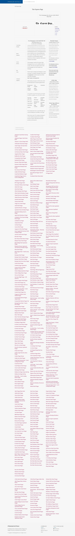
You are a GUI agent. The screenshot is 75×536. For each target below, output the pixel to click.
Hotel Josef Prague (34, 223)
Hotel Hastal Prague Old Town (36, 221)
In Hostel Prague (33, 503)
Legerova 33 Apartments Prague (52, 395)
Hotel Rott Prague (34, 291)
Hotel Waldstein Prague (35, 322)
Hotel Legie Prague (34, 422)
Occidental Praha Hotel (50, 241)
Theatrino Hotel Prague (50, 350)
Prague (14, 1)
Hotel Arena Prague (19, 465)
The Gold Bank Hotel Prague (52, 334)
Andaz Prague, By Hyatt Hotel (21, 145)
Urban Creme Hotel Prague (51, 169)
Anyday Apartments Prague (20, 408)
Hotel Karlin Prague (34, 418)
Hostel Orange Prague (34, 499)
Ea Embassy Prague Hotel (20, 322)
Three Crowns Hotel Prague (51, 450)
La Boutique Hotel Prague (35, 345)
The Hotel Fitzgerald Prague (52, 338)
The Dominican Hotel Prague (52, 330)
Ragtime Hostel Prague (50, 489)
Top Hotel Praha (49, 352)
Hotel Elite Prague (34, 207)
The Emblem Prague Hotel (51, 155)
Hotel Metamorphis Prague (35, 249)
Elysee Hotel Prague (19, 341)
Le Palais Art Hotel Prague (35, 160)
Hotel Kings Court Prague (35, 147)
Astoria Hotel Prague (19, 226)
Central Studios (18, 427)
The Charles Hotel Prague (51, 325)
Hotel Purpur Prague (34, 442)
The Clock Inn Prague (50, 502)
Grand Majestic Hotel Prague (21, 365)
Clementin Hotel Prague (20, 286)
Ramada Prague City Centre (51, 286)
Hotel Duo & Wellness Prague (36, 202)
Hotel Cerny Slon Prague (35, 192)
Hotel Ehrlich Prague (34, 204)
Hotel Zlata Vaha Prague (35, 458)
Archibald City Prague (19, 220)
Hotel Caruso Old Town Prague (36, 190)
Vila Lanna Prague (50, 462)
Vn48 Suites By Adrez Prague (52, 370)
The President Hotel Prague (51, 164)
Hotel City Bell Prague (35, 401)
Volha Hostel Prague (50, 511)
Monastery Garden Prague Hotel (52, 196)
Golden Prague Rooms (19, 356)
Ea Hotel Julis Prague (19, 328)
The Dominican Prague (50, 332)
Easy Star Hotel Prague (19, 469)
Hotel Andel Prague (19, 461)
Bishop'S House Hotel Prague (21, 240)
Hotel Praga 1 (33, 267)
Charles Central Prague (19, 429)
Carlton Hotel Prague (19, 263)
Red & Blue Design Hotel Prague (53, 291)
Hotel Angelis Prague (19, 383)
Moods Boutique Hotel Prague (52, 200)
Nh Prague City (49, 223)
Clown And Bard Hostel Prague (21, 508)
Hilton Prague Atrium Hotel (36, 138)
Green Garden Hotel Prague (20, 367)
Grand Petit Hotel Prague (20, 451)
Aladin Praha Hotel (19, 397)
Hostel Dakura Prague (34, 481)
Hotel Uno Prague (34, 320)
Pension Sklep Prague (19, 473)
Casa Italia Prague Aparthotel (21, 422)
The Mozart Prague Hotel (51, 162)
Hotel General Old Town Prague (36, 145)
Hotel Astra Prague (34, 391)
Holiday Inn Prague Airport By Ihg (22, 372)
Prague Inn (48, 267)
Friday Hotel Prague (19, 350)
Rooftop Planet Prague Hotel (52, 304)
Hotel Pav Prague (33, 436)
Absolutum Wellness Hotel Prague (22, 184)
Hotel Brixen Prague (34, 399)
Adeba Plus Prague (18, 187)
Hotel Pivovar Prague (34, 440)
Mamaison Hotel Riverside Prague (37, 166)
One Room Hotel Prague (51, 141)
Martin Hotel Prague (34, 386)
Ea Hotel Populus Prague (20, 441)
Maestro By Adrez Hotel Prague (36, 371)
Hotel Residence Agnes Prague (36, 280)
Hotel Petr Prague (34, 438)
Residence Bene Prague (51, 436)
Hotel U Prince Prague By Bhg (36, 151)
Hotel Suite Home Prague (35, 301)
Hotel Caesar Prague (34, 186)
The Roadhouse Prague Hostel (52, 506)
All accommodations (29, 1)
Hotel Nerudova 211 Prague (36, 257)
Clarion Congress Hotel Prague (21, 280)
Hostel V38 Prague (34, 501)
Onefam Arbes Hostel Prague (36, 514)
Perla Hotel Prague (50, 257)
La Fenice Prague (33, 348)
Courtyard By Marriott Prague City (22, 301)
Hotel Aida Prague (18, 379)
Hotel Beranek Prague (34, 397)
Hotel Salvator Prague (34, 446)
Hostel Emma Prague (34, 487)
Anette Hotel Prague (19, 404)
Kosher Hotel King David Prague (37, 158)
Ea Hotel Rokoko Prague (20, 330)
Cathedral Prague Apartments (21, 265)
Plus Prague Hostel (50, 485)
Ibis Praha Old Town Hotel (35, 463)
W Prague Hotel (49, 173)
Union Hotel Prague (50, 359)
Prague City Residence (50, 432)
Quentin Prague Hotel (50, 282)
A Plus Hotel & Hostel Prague (21, 479)
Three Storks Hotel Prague (51, 167)
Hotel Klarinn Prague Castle (36, 235)
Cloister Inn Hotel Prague (20, 437)
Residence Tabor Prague (51, 438)
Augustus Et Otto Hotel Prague (21, 229)
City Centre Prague (19, 433)
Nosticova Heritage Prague (51, 227)
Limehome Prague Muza (35, 353)
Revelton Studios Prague (51, 440)
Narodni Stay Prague (50, 405)
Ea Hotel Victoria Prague (20, 336)
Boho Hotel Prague (19, 249)
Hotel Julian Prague (34, 227)
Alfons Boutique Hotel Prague (21, 191)
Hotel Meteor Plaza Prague (35, 251)
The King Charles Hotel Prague (52, 342)
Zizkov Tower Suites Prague (51, 464)
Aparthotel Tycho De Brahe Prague (22, 209)
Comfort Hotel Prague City (20, 292)
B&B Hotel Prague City (19, 414)
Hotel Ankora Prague (19, 463)
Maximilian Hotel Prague (51, 180)
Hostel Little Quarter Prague (36, 492)
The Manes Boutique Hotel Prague (53, 344)
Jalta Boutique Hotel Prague (36, 156)
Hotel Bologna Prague (34, 184)
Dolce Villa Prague (18, 314)
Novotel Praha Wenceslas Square (52, 229)
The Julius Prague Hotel (51, 160)
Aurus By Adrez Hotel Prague (21, 234)
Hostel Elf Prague (34, 485)
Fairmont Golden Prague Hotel (21, 164)
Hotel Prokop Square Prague (36, 273)
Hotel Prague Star (34, 271)
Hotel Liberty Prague (34, 239)
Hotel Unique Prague (34, 318)
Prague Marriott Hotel (50, 143)
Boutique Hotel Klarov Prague (21, 259)
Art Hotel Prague (18, 224)
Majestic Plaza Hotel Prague (36, 373)
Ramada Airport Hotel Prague (52, 284)
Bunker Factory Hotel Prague (21, 494)
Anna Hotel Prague (19, 406)
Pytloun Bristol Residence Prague (53, 273)
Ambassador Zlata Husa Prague (21, 143)
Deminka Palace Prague (19, 306)
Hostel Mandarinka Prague (35, 494)
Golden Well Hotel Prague (20, 171)
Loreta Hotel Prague (50, 397)
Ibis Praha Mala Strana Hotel (36, 461)
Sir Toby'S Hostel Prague (51, 495)
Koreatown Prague (34, 505)
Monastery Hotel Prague (51, 198)
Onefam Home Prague (34, 517)
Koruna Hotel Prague (50, 393)
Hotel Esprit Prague (34, 209)
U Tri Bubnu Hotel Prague (51, 457)
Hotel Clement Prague (34, 196)
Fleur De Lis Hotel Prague (20, 345)
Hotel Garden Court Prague (35, 215)
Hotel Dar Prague (33, 405)
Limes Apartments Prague (35, 355)
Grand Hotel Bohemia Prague (21, 174)
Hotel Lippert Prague (34, 241)
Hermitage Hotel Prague (20, 369)
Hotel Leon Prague (34, 424)
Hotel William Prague (34, 456)
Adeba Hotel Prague (19, 393)
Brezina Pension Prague (19, 420)
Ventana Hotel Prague (50, 171)
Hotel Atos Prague (34, 393)
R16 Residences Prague (51, 147)
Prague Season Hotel (50, 269)
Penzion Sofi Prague (50, 428)
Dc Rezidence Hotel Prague (20, 439)
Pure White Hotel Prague (51, 271)
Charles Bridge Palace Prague (21, 273)
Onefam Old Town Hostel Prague (53, 481)
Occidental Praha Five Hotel (52, 239)
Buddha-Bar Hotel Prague (20, 156)
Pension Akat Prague (50, 424)
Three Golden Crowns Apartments (53, 452)
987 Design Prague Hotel (20, 182)
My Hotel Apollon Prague (51, 403)
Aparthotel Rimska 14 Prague (21, 207)
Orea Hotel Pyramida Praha (51, 251)
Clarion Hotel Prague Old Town (21, 284)
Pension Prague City (50, 426)
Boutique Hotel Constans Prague (21, 257)
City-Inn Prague (18, 435)
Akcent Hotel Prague (19, 395)
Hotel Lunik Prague (34, 426)
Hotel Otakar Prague (34, 433)
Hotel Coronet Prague (34, 198)
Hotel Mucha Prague (34, 255)
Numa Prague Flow (50, 232)
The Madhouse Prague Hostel (52, 504)
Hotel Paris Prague (34, 149)
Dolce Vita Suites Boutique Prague (22, 316)
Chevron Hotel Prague (19, 275)
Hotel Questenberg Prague (35, 278)
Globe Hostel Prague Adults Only (37, 479)
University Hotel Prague (20, 475)
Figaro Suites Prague (19, 343)
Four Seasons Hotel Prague (20, 169)
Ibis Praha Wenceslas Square (36, 465)
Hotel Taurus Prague (34, 303)
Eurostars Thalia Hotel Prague (21, 162)
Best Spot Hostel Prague (20, 492)
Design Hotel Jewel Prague (20, 308)
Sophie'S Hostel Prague (50, 499)
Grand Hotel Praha (18, 363)
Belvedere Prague (18, 236)
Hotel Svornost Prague (34, 450)
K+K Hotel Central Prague (35, 335)
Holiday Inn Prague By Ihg (20, 374)
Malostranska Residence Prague (36, 375)
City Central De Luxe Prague (21, 431)
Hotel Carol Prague (34, 188)
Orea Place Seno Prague (51, 253)
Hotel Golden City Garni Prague (36, 411)
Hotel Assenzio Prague (19, 387)
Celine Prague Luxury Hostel (21, 499)
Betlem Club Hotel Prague (20, 416)
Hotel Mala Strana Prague (35, 243)
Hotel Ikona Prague (34, 416)
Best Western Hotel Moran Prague (22, 238)
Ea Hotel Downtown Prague (20, 326)
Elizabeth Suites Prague (19, 339)
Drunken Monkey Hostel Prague (21, 514)
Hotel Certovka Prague (35, 194)
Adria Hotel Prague (19, 189)
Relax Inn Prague (49, 295)
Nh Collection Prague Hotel (51, 221)
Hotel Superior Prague (34, 448)
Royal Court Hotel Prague (51, 442)
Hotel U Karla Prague (34, 454)
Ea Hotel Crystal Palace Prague (21, 324)
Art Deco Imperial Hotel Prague (21, 149)
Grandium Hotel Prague (35, 136)
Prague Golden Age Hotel (51, 434)
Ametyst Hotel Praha (19, 201)
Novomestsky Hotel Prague (51, 407)
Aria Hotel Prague (18, 147)
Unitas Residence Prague (51, 460)
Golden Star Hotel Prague (20, 358)
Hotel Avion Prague (34, 395)
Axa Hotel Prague (18, 412)
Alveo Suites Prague (19, 486)
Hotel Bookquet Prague (35, 143)
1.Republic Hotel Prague (20, 180)
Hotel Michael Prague (34, 253)
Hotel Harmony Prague (35, 413)
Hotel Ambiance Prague (19, 381)
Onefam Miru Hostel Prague (52, 479)
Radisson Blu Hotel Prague (51, 149)
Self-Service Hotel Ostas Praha (52, 448)
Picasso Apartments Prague (51, 483)
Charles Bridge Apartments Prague (22, 270)
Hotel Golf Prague (34, 219)
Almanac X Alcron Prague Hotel (21, 141)
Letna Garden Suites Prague (36, 507)
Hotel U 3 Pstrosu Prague (35, 307)
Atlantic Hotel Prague (19, 410)
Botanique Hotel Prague (19, 255)
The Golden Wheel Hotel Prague (52, 336)
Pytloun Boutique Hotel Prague (52, 145)
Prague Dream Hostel (50, 487)
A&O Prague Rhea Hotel (20, 391)
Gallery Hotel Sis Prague (20, 447)
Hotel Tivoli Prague (34, 452)
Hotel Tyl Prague (33, 305)
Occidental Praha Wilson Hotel (36, 176)
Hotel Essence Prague (34, 211)
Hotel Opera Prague (34, 263)
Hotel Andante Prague (19, 459)
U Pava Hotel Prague (50, 354)
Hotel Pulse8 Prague (34, 276)
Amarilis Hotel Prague (19, 199)
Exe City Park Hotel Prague (20, 445)
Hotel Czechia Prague (34, 403)
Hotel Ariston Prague (19, 385)
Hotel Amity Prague (19, 457)
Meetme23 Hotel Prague (51, 399)
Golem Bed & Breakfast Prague (21, 449)
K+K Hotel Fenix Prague (35, 337)
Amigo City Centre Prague (20, 203)
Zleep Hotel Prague (50, 466)
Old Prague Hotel (49, 409)
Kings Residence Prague (51, 391)
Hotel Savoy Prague (34, 296)
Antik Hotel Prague (19, 205)
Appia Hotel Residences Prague (21, 215)
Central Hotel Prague (19, 424)
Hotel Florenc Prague (34, 409)
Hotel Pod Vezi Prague (34, 265)
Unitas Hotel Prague (50, 361)
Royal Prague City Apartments (52, 306)
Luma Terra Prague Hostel (35, 509)
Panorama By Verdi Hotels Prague (53, 255)
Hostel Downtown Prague (35, 483)
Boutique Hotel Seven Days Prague (22, 261)
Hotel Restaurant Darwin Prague (36, 287)
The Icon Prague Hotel (50, 340)
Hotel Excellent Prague (35, 407)
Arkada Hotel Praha (19, 222)
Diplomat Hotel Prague (19, 312)
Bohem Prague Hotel (19, 418)
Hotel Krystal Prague (34, 420)
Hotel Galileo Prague (34, 213)
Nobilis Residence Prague (51, 225)
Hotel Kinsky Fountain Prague (36, 233)
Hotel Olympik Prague (34, 261)
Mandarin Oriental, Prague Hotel (37, 168)
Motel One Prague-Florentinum (52, 401)
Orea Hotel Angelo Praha (51, 249)
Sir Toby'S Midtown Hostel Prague (53, 497)
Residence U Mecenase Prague (52, 491)
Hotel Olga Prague (34, 431)
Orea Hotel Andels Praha (51, 247)
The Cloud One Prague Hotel (52, 327)
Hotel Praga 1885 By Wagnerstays (37, 269)
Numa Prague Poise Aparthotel (52, 234)
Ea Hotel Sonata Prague (19, 334)
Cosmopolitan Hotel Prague (20, 158)
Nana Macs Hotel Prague (51, 219)
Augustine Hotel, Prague (20, 154)
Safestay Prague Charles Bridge (52, 493)
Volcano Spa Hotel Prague (51, 372)
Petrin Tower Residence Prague (52, 259)
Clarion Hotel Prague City (20, 282)
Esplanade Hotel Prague (19, 160)
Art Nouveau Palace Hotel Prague (21, 151)
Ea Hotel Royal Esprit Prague (21, 332)
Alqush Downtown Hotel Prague (21, 195)
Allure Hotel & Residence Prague (21, 193)
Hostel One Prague (34, 497)
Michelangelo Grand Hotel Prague (37, 170)
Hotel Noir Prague (34, 259)
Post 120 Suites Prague (50, 265)
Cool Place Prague (18, 510)
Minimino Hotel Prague (19, 471)
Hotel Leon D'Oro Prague (35, 237)
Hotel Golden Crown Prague (36, 217)
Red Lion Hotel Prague (50, 293)
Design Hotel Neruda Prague (20, 310)
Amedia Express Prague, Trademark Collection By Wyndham (20, 401)
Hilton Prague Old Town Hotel (36, 140)
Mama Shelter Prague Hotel (36, 377)
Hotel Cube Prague (34, 200)
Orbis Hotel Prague (50, 422)
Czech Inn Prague (18, 512)
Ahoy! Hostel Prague (19, 484)
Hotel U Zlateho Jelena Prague (36, 313)
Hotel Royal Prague (34, 293)
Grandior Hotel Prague (35, 134)
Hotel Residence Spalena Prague (36, 282)
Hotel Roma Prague (34, 289)
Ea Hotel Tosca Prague (19, 443)
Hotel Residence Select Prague (36, 444)
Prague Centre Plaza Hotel (51, 430)
